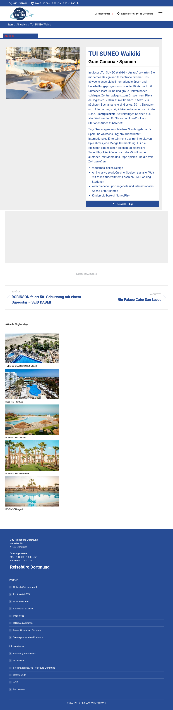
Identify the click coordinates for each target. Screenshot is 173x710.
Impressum (19, 689)
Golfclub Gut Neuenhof (25, 587)
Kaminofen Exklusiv (23, 608)
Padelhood (18, 615)
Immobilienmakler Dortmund (27, 630)
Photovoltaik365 (21, 594)
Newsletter (18, 660)
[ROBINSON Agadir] (32, 491)
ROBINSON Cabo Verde (17, 473)
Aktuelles (9, 35)
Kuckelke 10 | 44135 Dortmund (135, 13)
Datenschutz (19, 675)
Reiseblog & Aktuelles (24, 653)
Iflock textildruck (21, 601)
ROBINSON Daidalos (15, 437)
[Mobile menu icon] (160, 13)
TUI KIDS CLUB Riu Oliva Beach (21, 366)
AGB (15, 682)
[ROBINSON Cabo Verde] (32, 455)
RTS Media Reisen (23, 623)
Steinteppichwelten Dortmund (28, 637)
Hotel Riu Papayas (14, 402)
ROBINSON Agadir (14, 509)
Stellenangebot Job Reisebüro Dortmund (34, 667)
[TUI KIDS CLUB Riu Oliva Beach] (32, 348)
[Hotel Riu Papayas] (32, 384)
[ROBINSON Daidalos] (32, 419)
